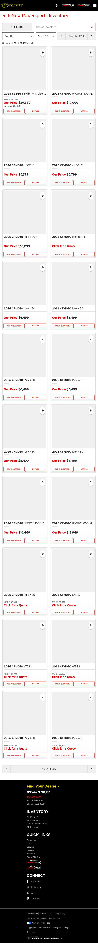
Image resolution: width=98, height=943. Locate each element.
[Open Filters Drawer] (17, 27)
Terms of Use (45, 913)
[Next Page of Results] (92, 36)
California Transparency (37, 918)
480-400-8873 (34, 797)
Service (30, 847)
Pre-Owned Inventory (37, 823)
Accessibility (54, 918)
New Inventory (33, 820)
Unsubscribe (32, 913)
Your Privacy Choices (38, 923)
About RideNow (34, 857)
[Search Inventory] (92, 27)
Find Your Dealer (43, 786)
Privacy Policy (59, 913)
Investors (31, 853)
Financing (31, 840)
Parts (29, 843)
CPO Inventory (33, 827)
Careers (30, 850)
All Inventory (33, 817)
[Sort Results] (18, 36)
